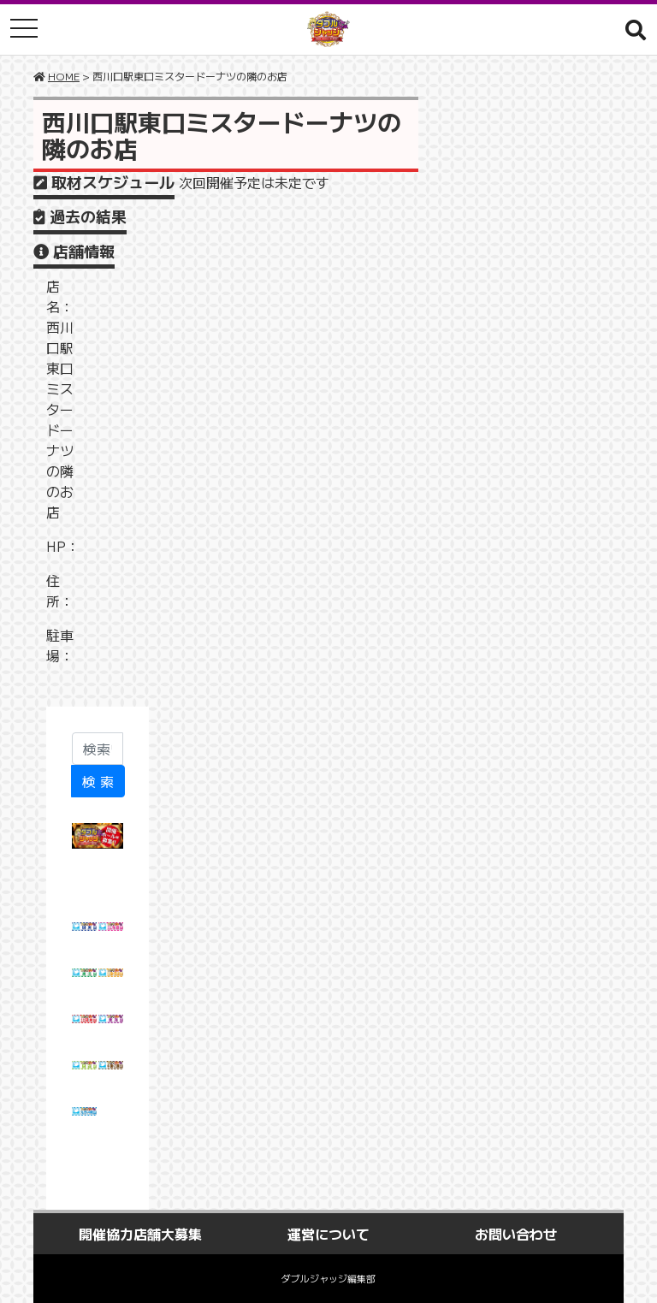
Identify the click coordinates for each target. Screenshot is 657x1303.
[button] (635, 29)
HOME (64, 75)
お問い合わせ (516, 1233)
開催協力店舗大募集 (140, 1233)
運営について (328, 1233)
